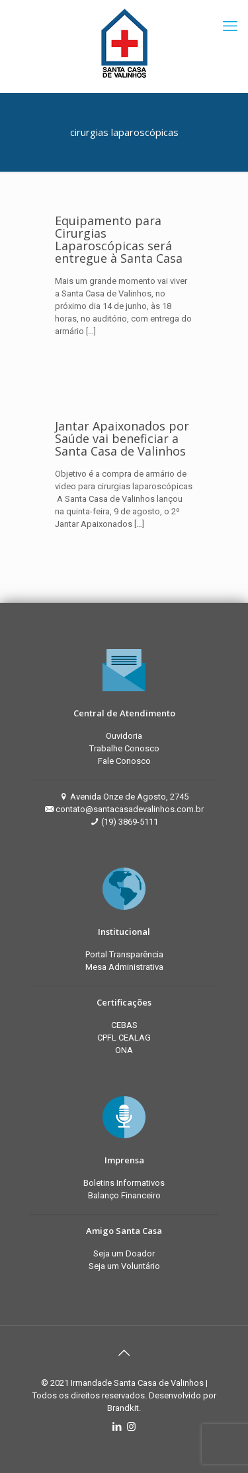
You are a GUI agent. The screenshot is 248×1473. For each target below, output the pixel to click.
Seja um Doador (124, 1253)
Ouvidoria (124, 736)
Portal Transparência (124, 954)
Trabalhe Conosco (124, 748)
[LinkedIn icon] (117, 1427)
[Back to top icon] (124, 1353)
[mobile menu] (230, 26)
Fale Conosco (124, 761)
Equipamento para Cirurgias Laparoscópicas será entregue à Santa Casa (120, 239)
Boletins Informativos (124, 1183)
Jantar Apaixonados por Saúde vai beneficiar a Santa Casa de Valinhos (122, 438)
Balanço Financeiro (124, 1195)
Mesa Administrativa (124, 967)
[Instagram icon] (131, 1427)
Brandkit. (124, 1408)
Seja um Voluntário (124, 1266)
